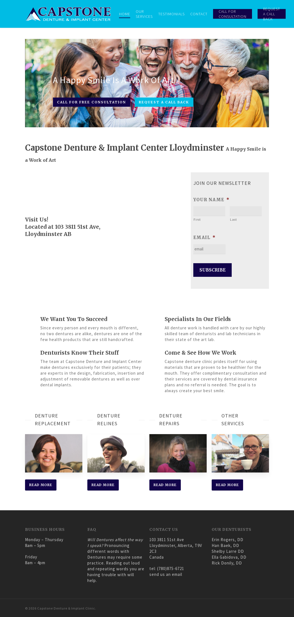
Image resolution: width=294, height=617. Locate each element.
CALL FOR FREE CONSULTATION (91, 102)
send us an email (165, 574)
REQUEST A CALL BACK (164, 102)
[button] (40, 485)
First (197, 219)
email (205, 237)
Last (233, 219)
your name (212, 199)
